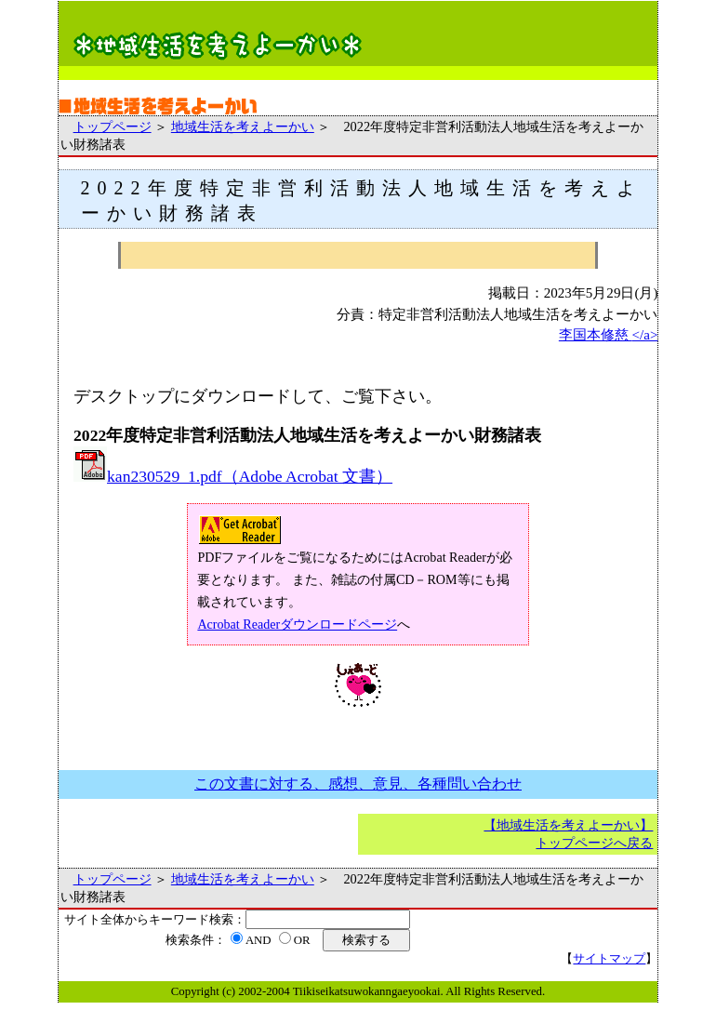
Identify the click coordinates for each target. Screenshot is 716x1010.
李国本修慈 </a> (608, 334)
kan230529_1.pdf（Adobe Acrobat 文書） (232, 476)
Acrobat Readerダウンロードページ (297, 624)
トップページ (112, 126)
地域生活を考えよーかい (242, 126)
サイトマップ (609, 958)
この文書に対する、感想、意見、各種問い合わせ (358, 783)
